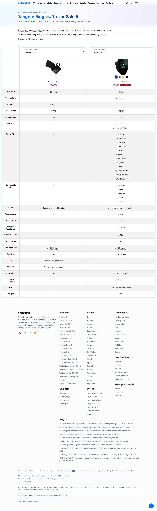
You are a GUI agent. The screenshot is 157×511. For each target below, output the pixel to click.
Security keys (60, 3)
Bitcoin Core (121, 138)
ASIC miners (72, 3)
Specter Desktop (121, 175)
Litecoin (118, 396)
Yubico (89, 328)
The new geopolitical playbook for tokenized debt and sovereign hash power (90, 445)
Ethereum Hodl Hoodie (68, 363)
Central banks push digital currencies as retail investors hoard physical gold (89, 438)
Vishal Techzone (93, 411)
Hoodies (118, 331)
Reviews (109, 3)
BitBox (89, 338)
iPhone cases (120, 335)
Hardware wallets (44, 3)
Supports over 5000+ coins (54, 208)
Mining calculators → (126, 384)
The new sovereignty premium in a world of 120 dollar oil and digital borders (89, 434)
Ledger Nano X (65, 335)
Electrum (121, 155)
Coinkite (90, 349)
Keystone (91, 384)
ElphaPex (90, 363)
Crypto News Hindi (94, 393)
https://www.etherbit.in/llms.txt (56, 495)
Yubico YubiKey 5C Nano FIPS (71, 370)
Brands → (92, 312)
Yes (121, 214)
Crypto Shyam (92, 407)
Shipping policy (99, 471)
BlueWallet (121, 142)
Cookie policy (62, 471)
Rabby (121, 163)
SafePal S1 (63, 317)
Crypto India (92, 397)
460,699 (28, 482)
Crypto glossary (121, 376)
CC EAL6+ (54, 248)
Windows (121, 193)
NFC (53, 105)
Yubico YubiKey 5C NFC (68, 373)
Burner (62, 380)
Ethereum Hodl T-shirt (68, 359)
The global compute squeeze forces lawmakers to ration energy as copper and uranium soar (96, 424)
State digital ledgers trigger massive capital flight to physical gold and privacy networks (94, 427)
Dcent (89, 359)
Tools (117, 328)
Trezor (89, 317)
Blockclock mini (65, 338)
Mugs (117, 338)
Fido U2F (121, 124)
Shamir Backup (121, 128)
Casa (121, 151)
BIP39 (53, 111)
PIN (121, 235)
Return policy (110, 471)
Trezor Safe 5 (37, 30)
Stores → (91, 388)
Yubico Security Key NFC (69, 377)
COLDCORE (121, 146)
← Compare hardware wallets (32, 12)
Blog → (63, 419)
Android (121, 185)
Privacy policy (52, 471)
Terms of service (40, 471)
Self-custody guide (122, 372)
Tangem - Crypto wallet (53, 261)
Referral (118, 369)
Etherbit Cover (65, 356)
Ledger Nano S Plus (67, 331)
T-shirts (118, 345)
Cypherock (91, 356)
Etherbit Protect (65, 349)
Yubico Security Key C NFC (70, 366)
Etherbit (90, 366)
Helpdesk (118, 362)
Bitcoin (117, 389)
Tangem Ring (23, 30)
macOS (121, 202)
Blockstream (92, 342)
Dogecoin (119, 392)
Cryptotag (91, 331)
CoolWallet (91, 352)
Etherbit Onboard (122, 379)
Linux (121, 189)
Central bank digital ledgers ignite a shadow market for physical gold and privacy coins (94, 441)
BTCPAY (121, 134)
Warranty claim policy (123, 471)
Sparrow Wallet (121, 171)
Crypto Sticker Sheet (67, 384)
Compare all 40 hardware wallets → (32, 39)
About (20, 471)
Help (32, 471)
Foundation (91, 373)
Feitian (89, 370)
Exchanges (63, 404)
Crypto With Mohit (94, 400)
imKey (89, 380)
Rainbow (121, 167)
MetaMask (121, 159)
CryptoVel (91, 404)
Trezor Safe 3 (64, 324)
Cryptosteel (91, 335)
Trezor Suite (121, 254)
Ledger (90, 324)
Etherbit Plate (64, 342)
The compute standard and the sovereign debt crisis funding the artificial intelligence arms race (97, 431)
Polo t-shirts (120, 342)
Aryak (89, 414)
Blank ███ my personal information (80, 471)
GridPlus (90, 377)
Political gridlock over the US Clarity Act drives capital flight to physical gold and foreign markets (97, 454)
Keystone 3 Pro (65, 321)
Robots (83, 3)
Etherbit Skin (64, 352)
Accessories (93, 3)
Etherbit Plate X (65, 345)
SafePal (90, 321)
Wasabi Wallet (121, 179)
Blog (102, 3)
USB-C (121, 98)
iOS (121, 197)
